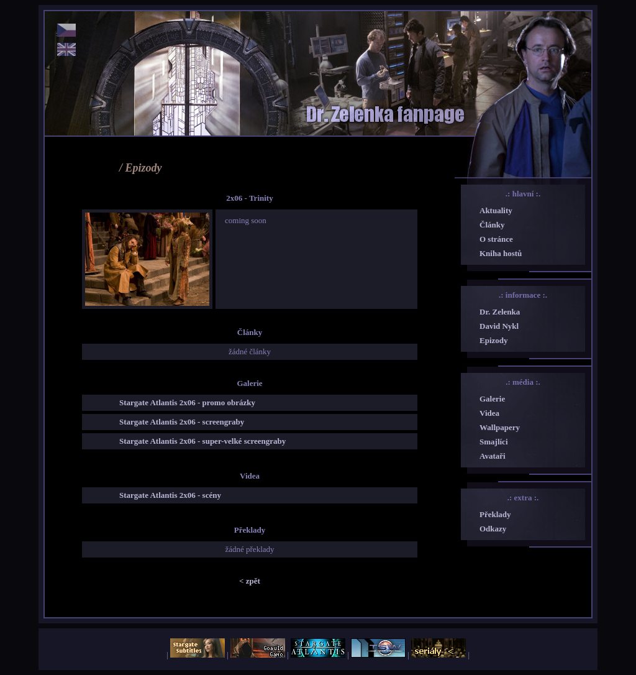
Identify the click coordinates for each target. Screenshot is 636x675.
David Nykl (499, 326)
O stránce (496, 239)
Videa (489, 413)
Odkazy (492, 528)
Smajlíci (493, 441)
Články (491, 224)
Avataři (492, 456)
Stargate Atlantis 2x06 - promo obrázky (187, 402)
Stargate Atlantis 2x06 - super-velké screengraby (202, 441)
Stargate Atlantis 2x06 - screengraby (181, 421)
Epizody (493, 340)
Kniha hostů (500, 253)
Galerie (492, 398)
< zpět (249, 580)
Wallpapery (499, 427)
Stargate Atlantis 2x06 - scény (170, 495)
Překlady (495, 514)
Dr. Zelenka (499, 311)
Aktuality (495, 210)
